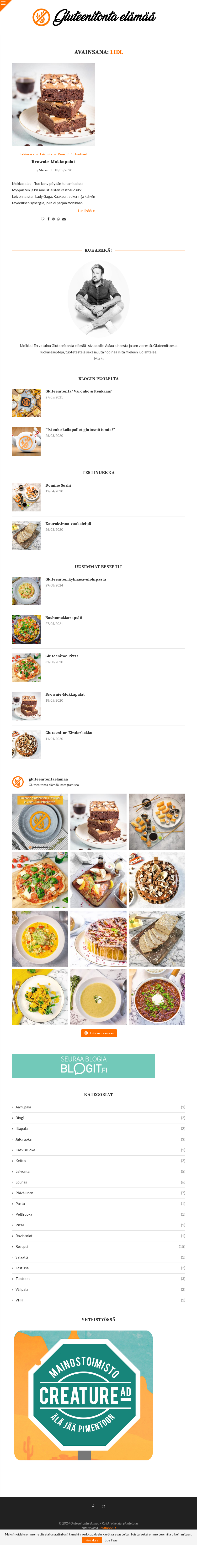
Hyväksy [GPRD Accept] (92, 1540)
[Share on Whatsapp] (58, 219)
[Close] (6, 6)
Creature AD (107, 1528)
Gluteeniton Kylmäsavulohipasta (75, 579)
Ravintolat (100, 1235)
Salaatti (100, 1257)
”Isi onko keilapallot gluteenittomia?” (80, 429)
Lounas (100, 1182)
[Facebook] (93, 1506)
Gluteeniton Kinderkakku (68, 732)
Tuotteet (100, 1278)
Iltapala (100, 1128)
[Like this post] (42, 219)
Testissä (100, 1267)
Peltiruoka (100, 1214)
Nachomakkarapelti (63, 617)
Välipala (100, 1289)
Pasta (100, 1203)
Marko (43, 170)
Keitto (100, 1160)
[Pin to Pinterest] (53, 219)
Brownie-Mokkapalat (53, 162)
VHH (100, 1300)
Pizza (100, 1225)
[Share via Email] (64, 219)
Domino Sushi (58, 485)
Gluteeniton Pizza (62, 656)
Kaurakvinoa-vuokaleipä (68, 523)
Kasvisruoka (100, 1149)
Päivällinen (100, 1192)
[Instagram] (103, 1506)
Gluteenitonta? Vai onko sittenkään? (78, 391)
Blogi (100, 1117)
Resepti (100, 1246)
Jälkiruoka (100, 1139)
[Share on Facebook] (48, 219)
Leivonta (100, 1171)
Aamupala (100, 1107)
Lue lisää (86, 211)
